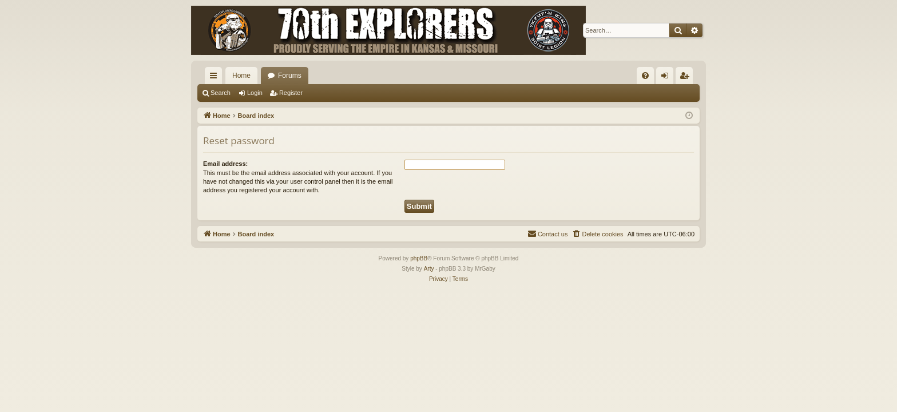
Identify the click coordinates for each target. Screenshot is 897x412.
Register (291, 92)
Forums (289, 76)
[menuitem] (645, 75)
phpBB (418, 258)
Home (241, 76)
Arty (429, 269)
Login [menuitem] (667, 78)
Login (255, 92)
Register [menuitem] (687, 78)
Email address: (225, 163)
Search (221, 92)
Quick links (215, 78)
